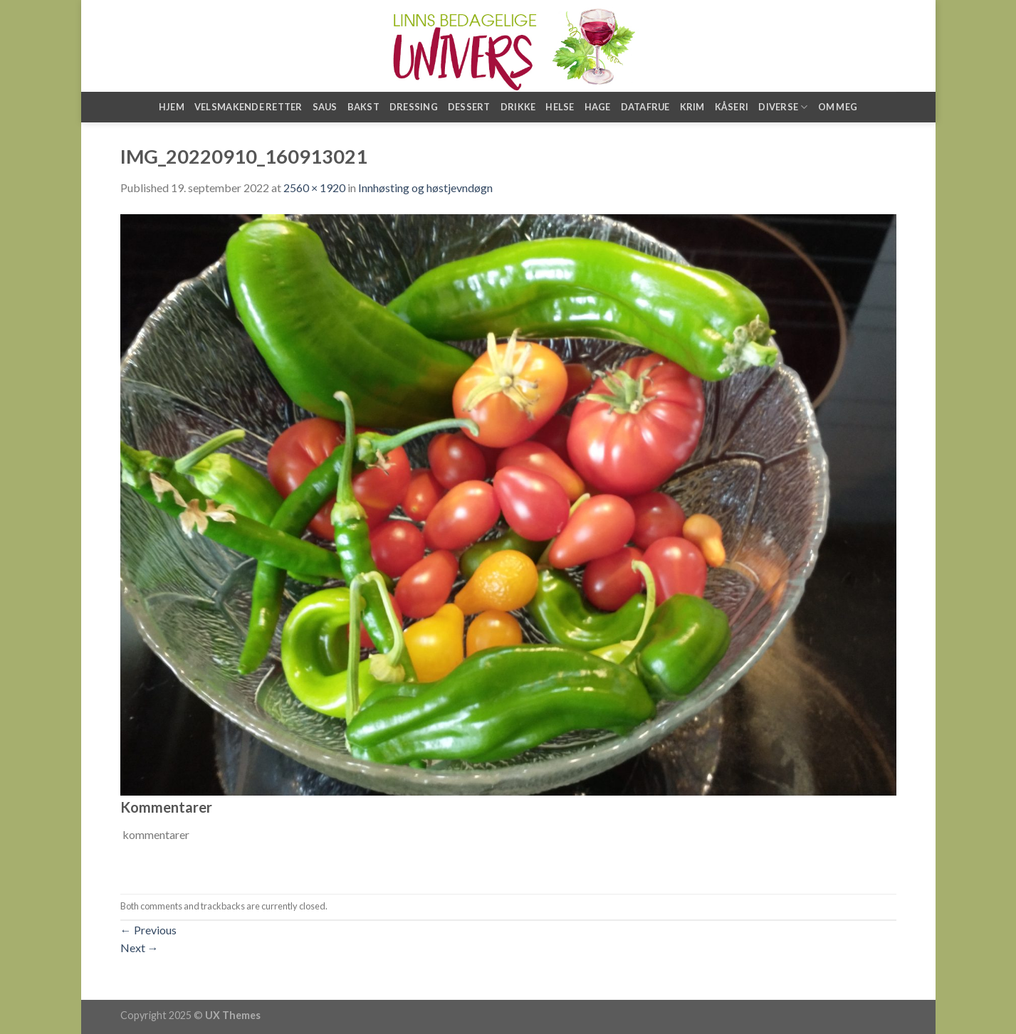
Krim (692, 106)
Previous (148, 930)
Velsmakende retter (248, 106)
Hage (598, 106)
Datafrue (645, 106)
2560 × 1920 (314, 187)
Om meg (838, 106)
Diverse (782, 107)
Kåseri (732, 106)
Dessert (469, 106)
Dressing (413, 106)
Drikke (518, 106)
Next (139, 947)
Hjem (171, 106)
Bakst (363, 106)
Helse (559, 106)
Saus (325, 106)
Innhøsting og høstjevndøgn (425, 187)
